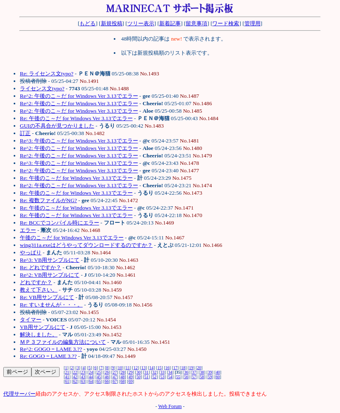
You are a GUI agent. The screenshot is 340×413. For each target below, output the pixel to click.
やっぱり (30, 252)
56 (186, 376)
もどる (87, 23)
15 (159, 367)
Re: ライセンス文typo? (46, 73)
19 (191, 367)
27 (115, 372)
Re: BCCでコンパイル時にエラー (59, 223)
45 (99, 376)
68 (123, 381)
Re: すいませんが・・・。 (51, 305)
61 (67, 381)
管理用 (252, 23)
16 (167, 367)
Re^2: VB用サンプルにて (49, 275)
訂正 (25, 133)
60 (218, 376)
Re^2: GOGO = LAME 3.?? (51, 349)
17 (175, 367)
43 (83, 376)
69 (131, 381)
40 (218, 372)
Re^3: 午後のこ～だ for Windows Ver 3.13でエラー (79, 141)
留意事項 (196, 23)
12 (136, 367)
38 (202, 372)
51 (146, 376)
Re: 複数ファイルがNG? (48, 200)
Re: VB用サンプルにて (47, 297)
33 (162, 372)
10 (120, 367)
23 (83, 372)
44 (91, 376)
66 (107, 381)
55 (178, 376)
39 (210, 372)
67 (115, 381)
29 (131, 372)
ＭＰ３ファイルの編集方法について (63, 342)
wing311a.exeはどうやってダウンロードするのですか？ (86, 245)
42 (75, 376)
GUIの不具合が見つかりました (57, 126)
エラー (28, 230)
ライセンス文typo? (42, 88)
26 (107, 372)
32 (154, 372)
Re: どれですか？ (40, 267)
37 (194, 372)
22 (75, 372)
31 (146, 372)
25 (99, 372)
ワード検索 (225, 23)
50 (138, 376)
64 (91, 381)
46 (107, 376)
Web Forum (170, 406)
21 (67, 372)
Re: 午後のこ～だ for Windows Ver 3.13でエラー (76, 118)
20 (199, 367)
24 (91, 372)
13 (143, 367)
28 (123, 372)
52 (154, 376)
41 (67, 376)
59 (210, 376)
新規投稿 (111, 23)
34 (170, 372)
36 (186, 372)
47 (115, 376)
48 (123, 376)
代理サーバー (19, 394)
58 (202, 376)
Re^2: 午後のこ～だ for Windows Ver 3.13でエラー (79, 96)
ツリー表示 (140, 23)
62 (75, 381)
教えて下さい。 (38, 290)
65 (99, 381)
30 (138, 372)
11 (128, 367)
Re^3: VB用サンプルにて (49, 260)
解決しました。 (38, 334)
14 (151, 367)
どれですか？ (36, 282)
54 (170, 376)
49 (131, 376)
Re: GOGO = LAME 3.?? (48, 356)
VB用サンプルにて (42, 327)
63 (83, 381)
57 (194, 376)
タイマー (30, 319)
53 (162, 376)
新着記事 (170, 23)
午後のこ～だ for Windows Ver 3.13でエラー (72, 237)
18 (183, 367)
